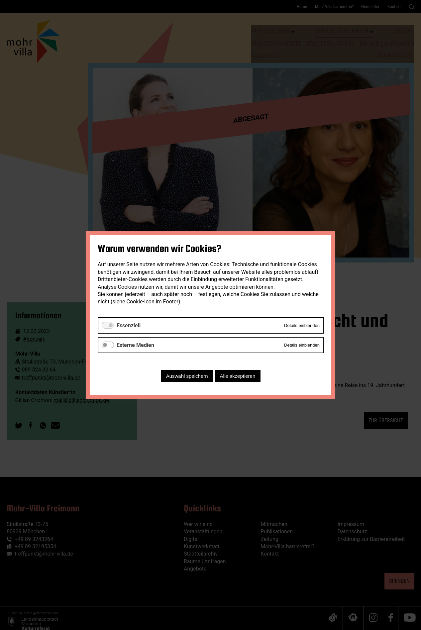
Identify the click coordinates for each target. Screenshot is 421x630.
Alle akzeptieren (237, 376)
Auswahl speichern (187, 376)
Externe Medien (135, 345)
